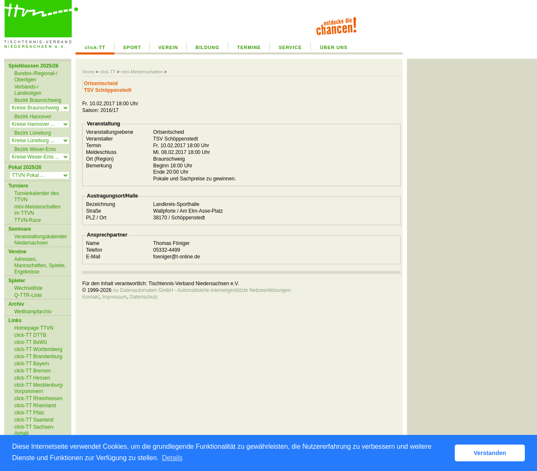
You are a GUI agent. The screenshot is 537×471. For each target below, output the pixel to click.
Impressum (114, 297)
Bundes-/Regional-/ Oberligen (35, 76)
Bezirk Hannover (33, 117)
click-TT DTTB (30, 335)
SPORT (132, 47)
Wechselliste (28, 288)
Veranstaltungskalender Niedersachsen (40, 240)
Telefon (94, 250)
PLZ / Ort (96, 218)
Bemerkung (99, 166)
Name (92, 243)
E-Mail (93, 257)
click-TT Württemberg (38, 349)
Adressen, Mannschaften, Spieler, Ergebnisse (39, 265)
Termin (93, 145)
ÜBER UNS (333, 47)
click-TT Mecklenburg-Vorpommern (39, 388)
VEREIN (168, 47)
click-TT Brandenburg (38, 356)
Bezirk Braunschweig (37, 100)
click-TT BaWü (30, 342)
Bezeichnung (100, 204)
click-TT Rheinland (35, 406)
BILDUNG (207, 47)
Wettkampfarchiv (33, 312)
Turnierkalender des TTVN (36, 196)
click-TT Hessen (32, 378)
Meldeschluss (101, 152)
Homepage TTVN (33, 328)
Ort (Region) (100, 159)
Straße (93, 211)
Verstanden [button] (490, 453)
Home (88, 71)
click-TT (95, 47)
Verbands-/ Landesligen (28, 90)
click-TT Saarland (33, 420)
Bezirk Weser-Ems (35, 149)
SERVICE (290, 47)
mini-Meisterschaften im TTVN (37, 210)
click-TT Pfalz (29, 413)
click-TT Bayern (31, 364)
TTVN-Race (27, 220)
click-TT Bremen (32, 371)
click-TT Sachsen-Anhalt (34, 430)
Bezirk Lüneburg (32, 133)
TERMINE (249, 47)
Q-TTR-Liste (28, 295)
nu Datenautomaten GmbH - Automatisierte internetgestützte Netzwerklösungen (202, 290)
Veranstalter (99, 139)
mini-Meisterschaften (142, 71)
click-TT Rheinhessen (38, 398)
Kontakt (90, 297)
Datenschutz (144, 297)
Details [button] (172, 457)
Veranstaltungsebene (109, 132)
